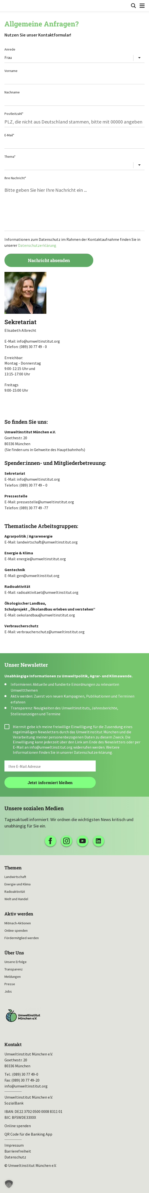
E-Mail (9, 135)
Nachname (12, 92)
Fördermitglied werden (21, 938)
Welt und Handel (16, 899)
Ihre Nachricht (15, 178)
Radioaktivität (14, 891)
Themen (12, 868)
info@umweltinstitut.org (51, 747)
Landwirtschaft (15, 876)
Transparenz (13, 969)
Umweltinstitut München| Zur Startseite (7, 5)
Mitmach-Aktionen (17, 923)
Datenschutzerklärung (37, 245)
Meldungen (12, 976)
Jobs (8, 991)
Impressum (14, 1145)
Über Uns (14, 953)
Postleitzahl (13, 113)
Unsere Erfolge (15, 962)
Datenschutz (15, 1157)
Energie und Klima (17, 884)
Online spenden (16, 930)
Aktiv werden (18, 914)
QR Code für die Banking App (28, 1134)
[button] (9, 1184)
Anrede (9, 49)
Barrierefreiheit (17, 1151)
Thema (10, 156)
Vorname (11, 71)
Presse (9, 984)
